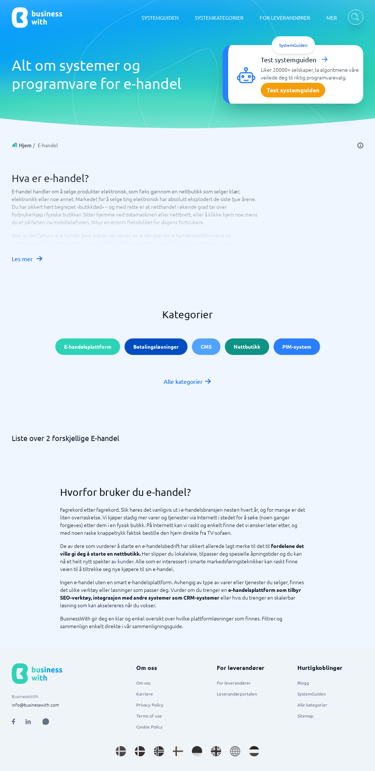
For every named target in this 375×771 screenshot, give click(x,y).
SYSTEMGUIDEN (160, 17)
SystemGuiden (311, 694)
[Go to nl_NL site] (254, 751)
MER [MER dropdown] (331, 17)
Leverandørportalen (237, 694)
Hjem (25, 145)
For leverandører (234, 683)
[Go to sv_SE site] (121, 751)
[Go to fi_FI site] (178, 751)
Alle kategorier (188, 381)
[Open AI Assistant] (45, 721)
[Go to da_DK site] (140, 751)
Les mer (27, 258)
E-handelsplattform (87, 346)
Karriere (144, 694)
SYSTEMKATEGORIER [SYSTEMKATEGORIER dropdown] (219, 17)
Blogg (303, 683)
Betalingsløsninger (156, 346)
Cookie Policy (149, 727)
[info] (360, 145)
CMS (206, 346)
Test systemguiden (293, 90)
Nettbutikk (247, 346)
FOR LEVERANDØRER (285, 17)
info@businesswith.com (35, 705)
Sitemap (305, 716)
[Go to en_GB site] (216, 751)
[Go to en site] (235, 751)
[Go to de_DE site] (197, 751)
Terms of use (149, 716)
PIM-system (296, 346)
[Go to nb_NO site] (159, 751)
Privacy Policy (149, 705)
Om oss (143, 683)
